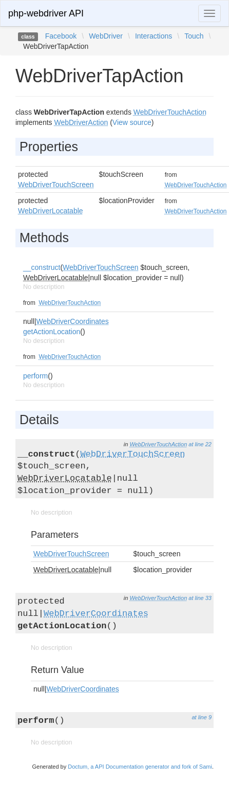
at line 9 (202, 717)
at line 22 (200, 444)
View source (131, 122)
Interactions (153, 36)
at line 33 (200, 598)
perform (35, 376)
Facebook (61, 36)
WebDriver (106, 36)
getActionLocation (51, 332)
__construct (41, 267)
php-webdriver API (46, 13)
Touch (193, 36)
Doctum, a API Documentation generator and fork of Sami (140, 766)
